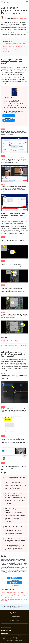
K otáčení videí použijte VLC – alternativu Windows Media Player (13, 47)
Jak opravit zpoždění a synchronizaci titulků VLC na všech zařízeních (14, 346)
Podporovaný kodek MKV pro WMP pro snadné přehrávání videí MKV (13, 596)
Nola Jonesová (16, 18)
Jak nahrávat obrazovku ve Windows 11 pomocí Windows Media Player (13, 593)
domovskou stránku (5, 606)
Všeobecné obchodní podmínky (10, 638)
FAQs (3, 53)
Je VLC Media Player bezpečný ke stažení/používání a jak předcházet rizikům (12, 341)
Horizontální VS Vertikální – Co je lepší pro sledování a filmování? (14, 600)
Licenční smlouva (18, 640)
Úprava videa (23, 18)
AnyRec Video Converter (7, 67)
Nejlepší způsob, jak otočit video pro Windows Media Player (14, 44)
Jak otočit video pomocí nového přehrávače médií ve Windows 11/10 (14, 50)
